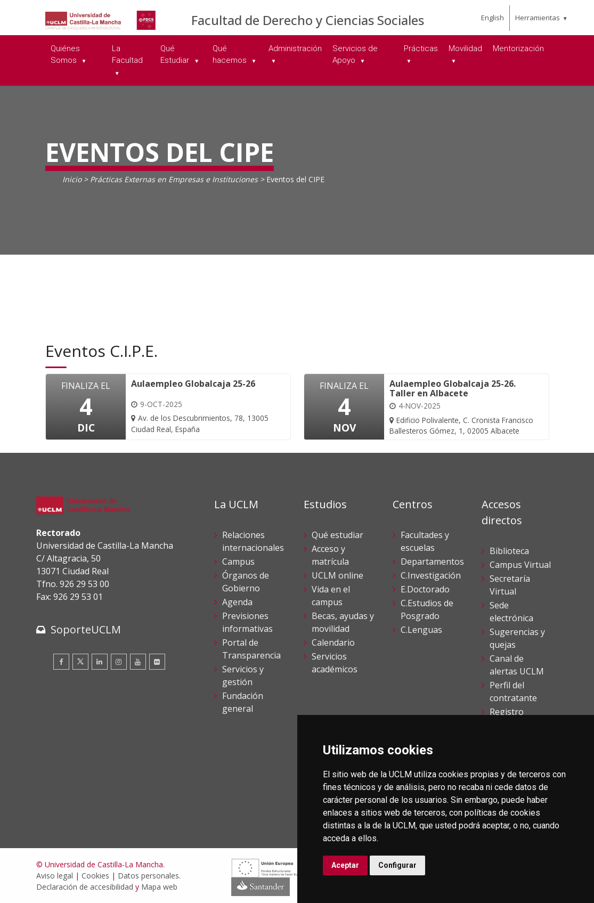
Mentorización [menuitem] (518, 48)
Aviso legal (54, 876)
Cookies (95, 876)
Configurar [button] (397, 865)
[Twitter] (80, 662)
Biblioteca (509, 551)
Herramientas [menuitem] (537, 17)
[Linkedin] (100, 662)
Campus (238, 561)
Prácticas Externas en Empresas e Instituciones (174, 179)
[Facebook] (61, 662)
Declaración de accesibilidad (84, 887)
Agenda (237, 602)
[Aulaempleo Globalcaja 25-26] (205, 406)
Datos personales (148, 876)
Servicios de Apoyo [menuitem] (355, 55)
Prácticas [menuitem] (421, 48)
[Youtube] (138, 662)
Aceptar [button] (345, 865)
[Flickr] (157, 662)
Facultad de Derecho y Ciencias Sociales (307, 20)
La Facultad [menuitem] (127, 55)
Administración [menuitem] (295, 48)
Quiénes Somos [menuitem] (65, 55)
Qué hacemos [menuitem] (231, 55)
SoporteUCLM (86, 629)
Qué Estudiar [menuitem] (175, 55)
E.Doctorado (425, 589)
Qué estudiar (337, 535)
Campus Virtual (520, 565)
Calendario (333, 642)
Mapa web (159, 887)
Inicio (72, 179)
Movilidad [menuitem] (465, 48)
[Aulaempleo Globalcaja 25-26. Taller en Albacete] (463, 407)
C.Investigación (431, 575)
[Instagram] (119, 662)
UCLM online (337, 575)
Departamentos (432, 561)
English (492, 17)
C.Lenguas (421, 630)
